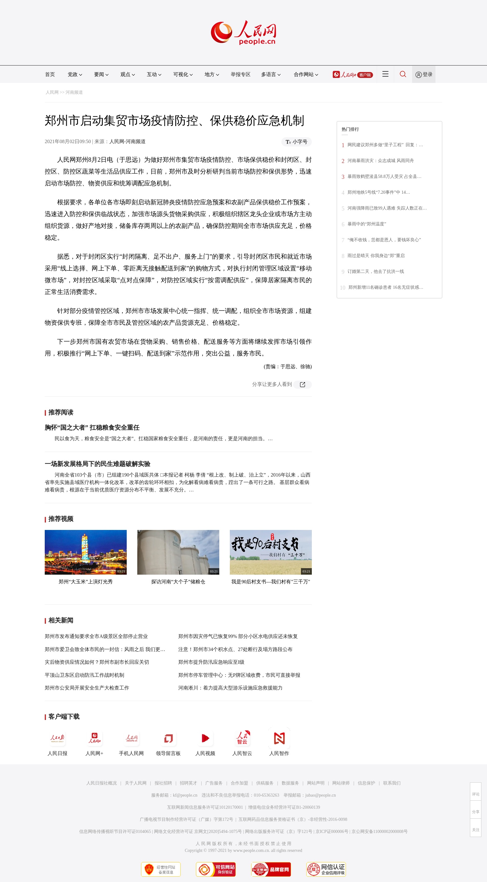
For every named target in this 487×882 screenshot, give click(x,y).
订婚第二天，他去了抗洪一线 (376, 271)
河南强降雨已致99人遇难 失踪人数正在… (387, 208)
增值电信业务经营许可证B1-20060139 (284, 807)
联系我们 (392, 783)
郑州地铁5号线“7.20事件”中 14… (379, 192)
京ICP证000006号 (332, 831)
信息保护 (366, 783)
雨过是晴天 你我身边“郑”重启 (376, 255)
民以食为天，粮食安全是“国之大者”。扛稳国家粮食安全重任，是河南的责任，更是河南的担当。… (164, 438)
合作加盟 (239, 783)
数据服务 (290, 783)
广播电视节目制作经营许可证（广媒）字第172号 (186, 819)
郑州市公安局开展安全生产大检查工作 (87, 687)
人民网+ (94, 741)
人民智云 (242, 741)
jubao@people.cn (320, 795)
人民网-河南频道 (127, 141)
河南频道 (74, 92)
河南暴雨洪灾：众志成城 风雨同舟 (381, 160)
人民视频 (205, 741)
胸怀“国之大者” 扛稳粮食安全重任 (92, 427)
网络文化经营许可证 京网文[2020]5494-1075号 (198, 831)
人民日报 (57, 741)
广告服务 (214, 783)
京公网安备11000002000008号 (380, 831)
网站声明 (316, 783)
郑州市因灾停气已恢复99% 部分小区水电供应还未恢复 (238, 636)
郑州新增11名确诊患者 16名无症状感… (385, 287)
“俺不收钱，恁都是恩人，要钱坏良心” (384, 239)
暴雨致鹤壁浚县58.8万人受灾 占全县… (384, 176)
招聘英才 (188, 783)
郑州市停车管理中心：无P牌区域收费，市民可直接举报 (239, 675)
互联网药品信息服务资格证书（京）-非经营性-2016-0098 (293, 819)
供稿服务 (265, 783)
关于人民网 (136, 783)
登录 (428, 74)
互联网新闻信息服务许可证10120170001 (205, 807)
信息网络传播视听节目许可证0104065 (115, 831)
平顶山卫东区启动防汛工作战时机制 (84, 675)
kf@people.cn (185, 795)
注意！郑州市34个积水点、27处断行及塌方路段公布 (235, 649)
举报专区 (241, 74)
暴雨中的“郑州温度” (367, 224)
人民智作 (279, 741)
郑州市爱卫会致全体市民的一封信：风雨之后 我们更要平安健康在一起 (122, 649)
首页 (50, 74)
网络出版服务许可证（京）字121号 (278, 831)
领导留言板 (168, 741)
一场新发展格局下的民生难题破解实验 (97, 463)
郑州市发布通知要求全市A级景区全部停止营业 (96, 636)
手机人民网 (131, 741)
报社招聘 (163, 783)
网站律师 (341, 783)
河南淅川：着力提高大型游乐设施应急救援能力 (230, 687)
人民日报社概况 (101, 783)
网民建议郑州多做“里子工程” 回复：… (385, 144)
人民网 (52, 92)
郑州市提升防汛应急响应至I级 (211, 662)
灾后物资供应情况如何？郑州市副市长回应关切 (97, 662)
